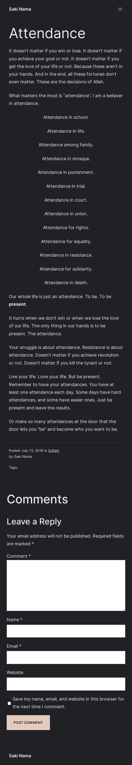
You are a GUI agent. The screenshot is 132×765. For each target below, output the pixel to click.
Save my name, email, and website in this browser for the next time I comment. (68, 702)
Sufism (53, 450)
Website (15, 672)
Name (14, 619)
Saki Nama (20, 9)
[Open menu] (120, 9)
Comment (19, 556)
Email (14, 646)
